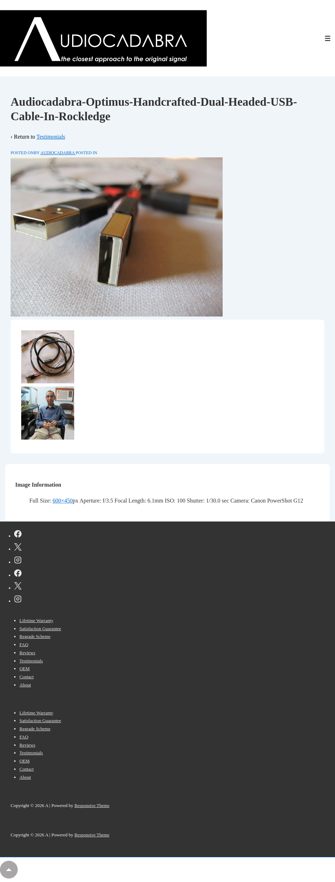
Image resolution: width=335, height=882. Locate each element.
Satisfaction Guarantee (40, 628)
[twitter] (18, 548)
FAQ (23, 644)
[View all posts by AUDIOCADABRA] (58, 152)
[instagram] (18, 561)
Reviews (27, 652)
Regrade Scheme (35, 636)
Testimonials (50, 137)
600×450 (63, 501)
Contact (26, 676)
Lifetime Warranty (36, 620)
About (25, 684)
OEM (24, 668)
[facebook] (18, 535)
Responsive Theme (91, 805)
